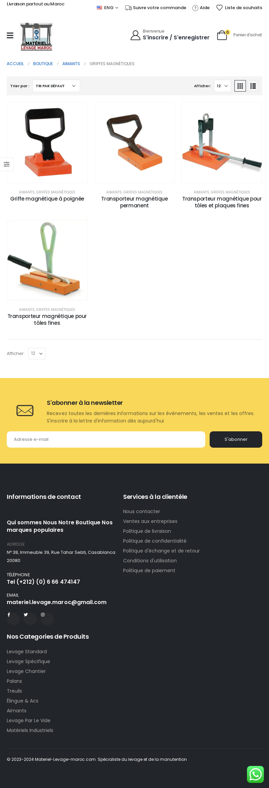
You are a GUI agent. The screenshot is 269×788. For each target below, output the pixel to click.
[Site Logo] (36, 37)
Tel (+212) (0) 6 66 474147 (43, 582)
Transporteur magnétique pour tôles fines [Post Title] (47, 319)
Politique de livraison (147, 531)
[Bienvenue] (170, 34)
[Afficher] (222, 86)
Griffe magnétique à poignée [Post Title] (47, 198)
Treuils (14, 691)
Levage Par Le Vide (29, 720)
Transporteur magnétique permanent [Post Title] (134, 202)
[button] (240, 86)
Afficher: (202, 86)
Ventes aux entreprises (150, 521)
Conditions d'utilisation (150, 560)
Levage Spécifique (28, 661)
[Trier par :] (56, 86)
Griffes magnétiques (55, 192)
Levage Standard (27, 651)
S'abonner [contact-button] (236, 439)
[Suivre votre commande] (155, 8)
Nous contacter (142, 511)
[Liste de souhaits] (239, 8)
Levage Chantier (26, 671)
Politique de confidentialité (155, 541)
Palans (14, 681)
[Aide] (201, 8)
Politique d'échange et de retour (162, 550)
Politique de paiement (149, 570)
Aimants (27, 192)
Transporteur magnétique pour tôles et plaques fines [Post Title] (222, 202)
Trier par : (19, 86)
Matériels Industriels (30, 730)
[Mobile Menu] (10, 35)
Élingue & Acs (22, 700)
